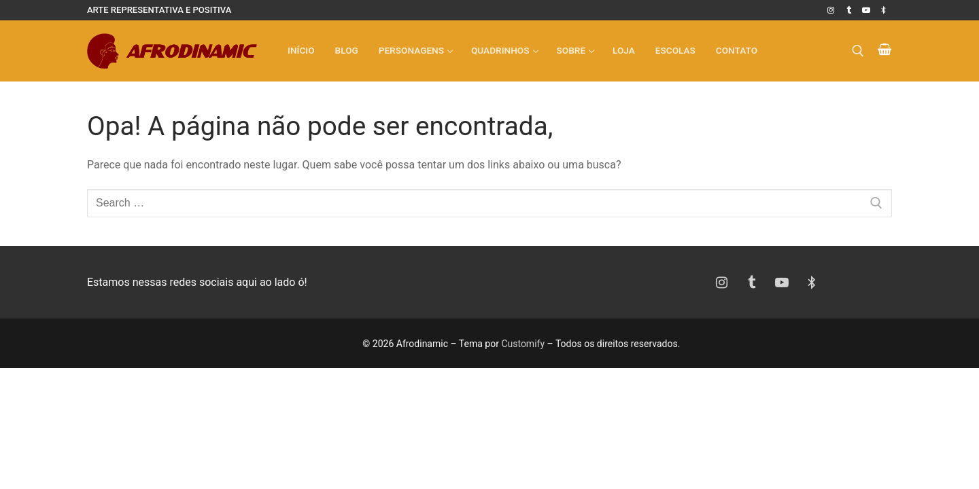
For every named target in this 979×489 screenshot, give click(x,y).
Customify (523, 343)
